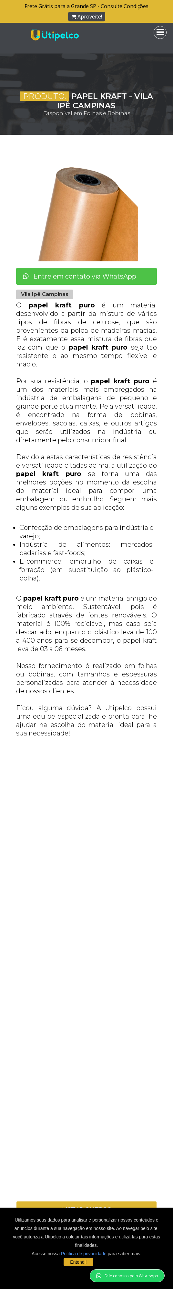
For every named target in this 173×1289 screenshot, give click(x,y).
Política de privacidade (84, 1253)
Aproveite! (86, 16)
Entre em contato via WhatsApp (79, 276)
